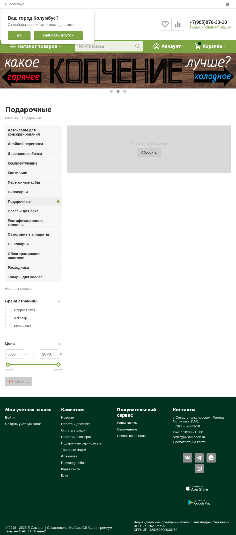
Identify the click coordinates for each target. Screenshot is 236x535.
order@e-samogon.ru (189, 437)
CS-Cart (89, 528)
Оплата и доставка (76, 424)
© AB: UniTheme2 (32, 531)
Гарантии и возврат (76, 437)
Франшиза (69, 456)
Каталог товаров (37, 46)
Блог (64, 475)
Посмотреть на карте (189, 442)
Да (19, 35)
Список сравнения (131, 436)
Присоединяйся (73, 463)
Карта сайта (70, 469)
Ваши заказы (127, 423)
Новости (67, 417)
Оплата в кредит (74, 430)
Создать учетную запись (24, 424)
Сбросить (149, 152)
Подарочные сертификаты (81, 443)
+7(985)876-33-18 (208, 22)
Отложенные (127, 429)
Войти (9, 417)
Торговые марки (73, 450)
